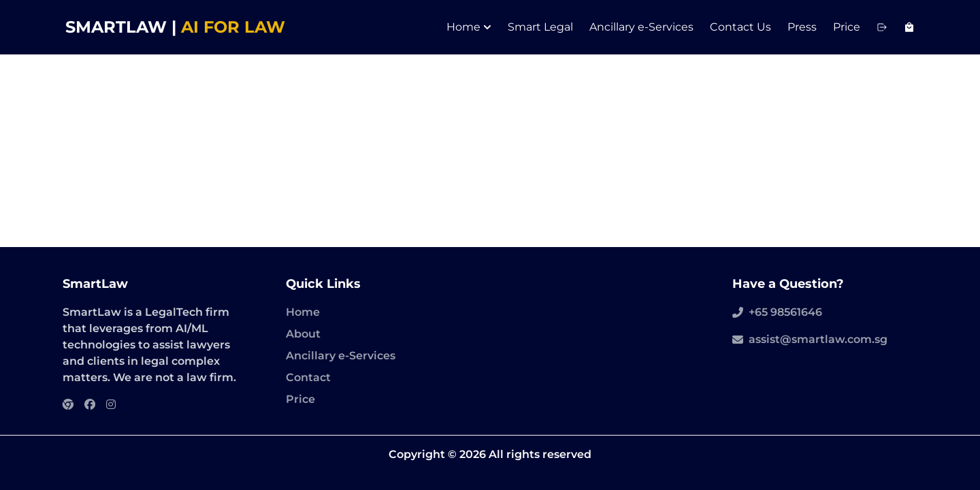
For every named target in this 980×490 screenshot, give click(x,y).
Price (846, 26)
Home (468, 26)
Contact (308, 377)
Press (802, 26)
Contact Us (740, 26)
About (303, 333)
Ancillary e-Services (641, 26)
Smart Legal (540, 26)
